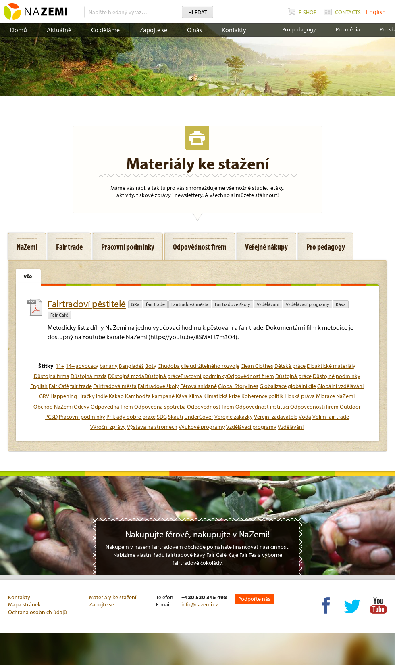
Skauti (175, 416)
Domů (18, 30)
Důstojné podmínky (336, 376)
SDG (162, 416)
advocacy (87, 365)
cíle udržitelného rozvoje (210, 365)
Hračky (86, 396)
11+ (60, 365)
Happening (63, 396)
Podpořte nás (254, 598)
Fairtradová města (189, 304)
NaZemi (345, 396)
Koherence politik (262, 396)
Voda (305, 416)
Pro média (348, 29)
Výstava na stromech (152, 426)
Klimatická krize (221, 396)
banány (109, 365)
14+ (70, 365)
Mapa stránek (24, 604)
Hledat (197, 12)
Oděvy (81, 406)
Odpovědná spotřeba (160, 406)
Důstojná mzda (89, 376)
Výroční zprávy (108, 426)
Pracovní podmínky (82, 416)
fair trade (155, 304)
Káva (341, 304)
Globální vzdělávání (340, 386)
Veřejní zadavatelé (275, 416)
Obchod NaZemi (53, 406)
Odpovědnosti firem (314, 406)
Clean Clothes (257, 365)
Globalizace (273, 386)
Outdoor (350, 406)
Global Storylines (238, 386)
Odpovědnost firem (210, 406)
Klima (195, 396)
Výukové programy (202, 426)
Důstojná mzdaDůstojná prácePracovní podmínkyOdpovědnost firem (191, 376)
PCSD (51, 416)
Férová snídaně (198, 386)
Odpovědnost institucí (262, 406)
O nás (194, 30)
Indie (102, 396)
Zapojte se (153, 30)
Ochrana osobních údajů (37, 612)
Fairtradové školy (232, 304)
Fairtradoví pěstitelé (87, 304)
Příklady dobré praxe (131, 416)
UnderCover (198, 416)
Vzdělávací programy (307, 304)
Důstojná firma (51, 376)
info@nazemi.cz (199, 604)
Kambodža (138, 396)
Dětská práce (290, 365)
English (376, 12)
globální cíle (302, 386)
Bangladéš (131, 365)
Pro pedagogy (299, 29)
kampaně (163, 396)
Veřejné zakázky (233, 416)
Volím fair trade (330, 416)
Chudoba (169, 365)
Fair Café (59, 315)
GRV (135, 304)
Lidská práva (300, 396)
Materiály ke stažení (112, 597)
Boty (150, 365)
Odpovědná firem (112, 406)
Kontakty (234, 30)
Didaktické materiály (331, 365)
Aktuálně (59, 30)
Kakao (116, 396)
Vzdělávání (268, 304)
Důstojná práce (293, 376)
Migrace (325, 396)
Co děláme (105, 30)
